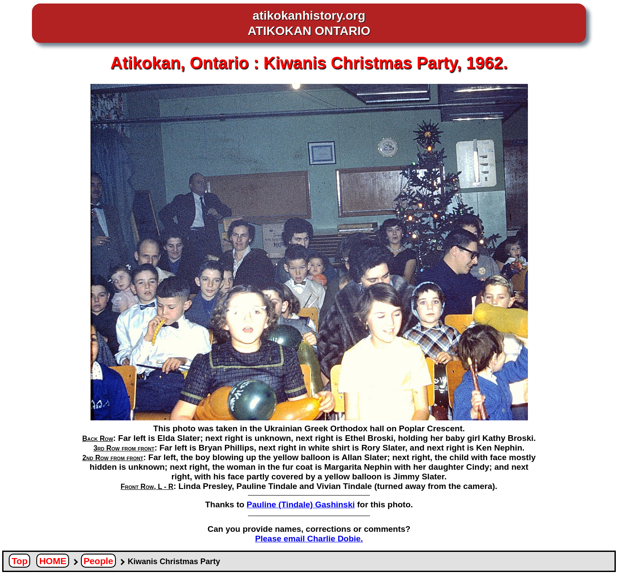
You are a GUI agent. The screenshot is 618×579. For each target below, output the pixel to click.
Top (20, 561)
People (98, 561)
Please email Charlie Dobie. (309, 538)
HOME (52, 561)
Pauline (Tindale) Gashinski (301, 504)
